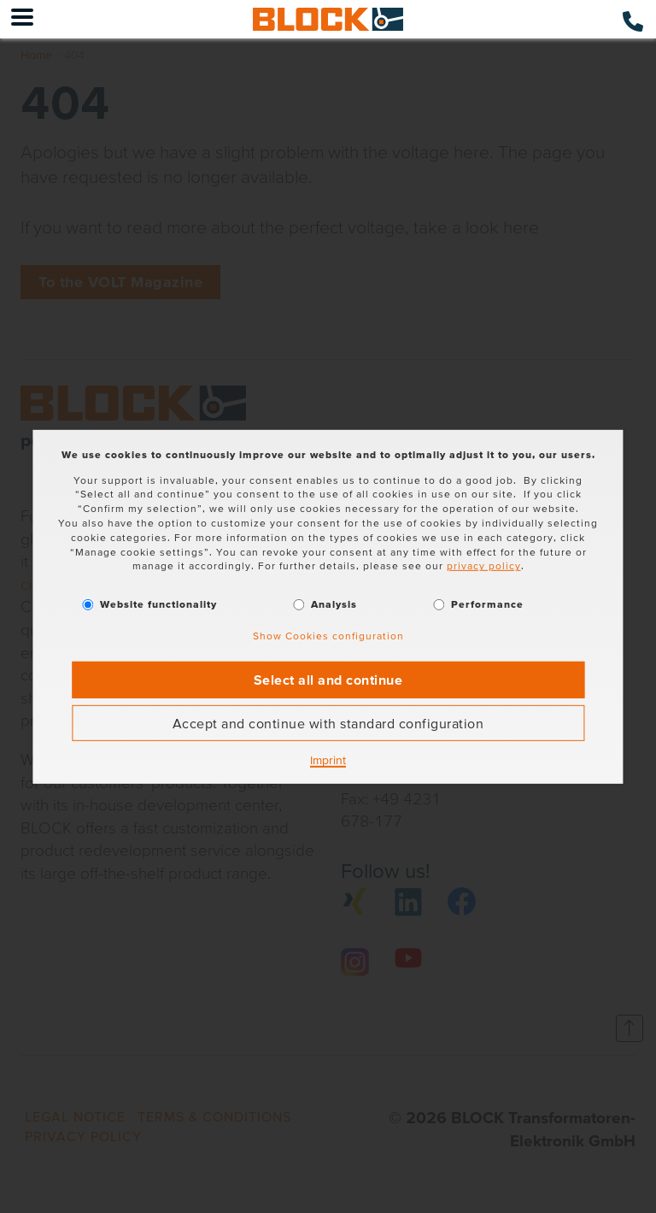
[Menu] (22, 19)
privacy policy (484, 565)
